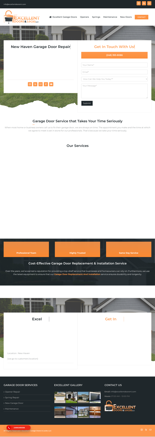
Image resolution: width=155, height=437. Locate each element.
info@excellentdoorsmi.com (15, 4)
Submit (87, 103)
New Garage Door (14, 403)
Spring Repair (12, 397)
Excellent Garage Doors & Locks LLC (36, 431)
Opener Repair (12, 392)
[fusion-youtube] (51, 84)
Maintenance (12, 409)
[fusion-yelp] (35, 84)
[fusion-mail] (41, 84)
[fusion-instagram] (30, 84)
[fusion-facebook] (46, 84)
